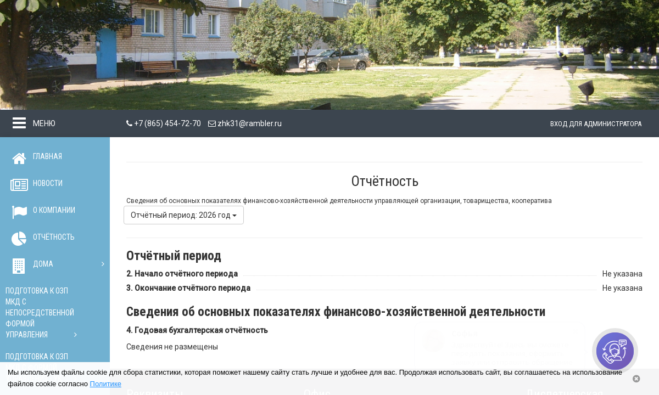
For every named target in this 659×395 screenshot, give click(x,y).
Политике (105, 384)
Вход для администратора (595, 124)
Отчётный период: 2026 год (184, 215)
